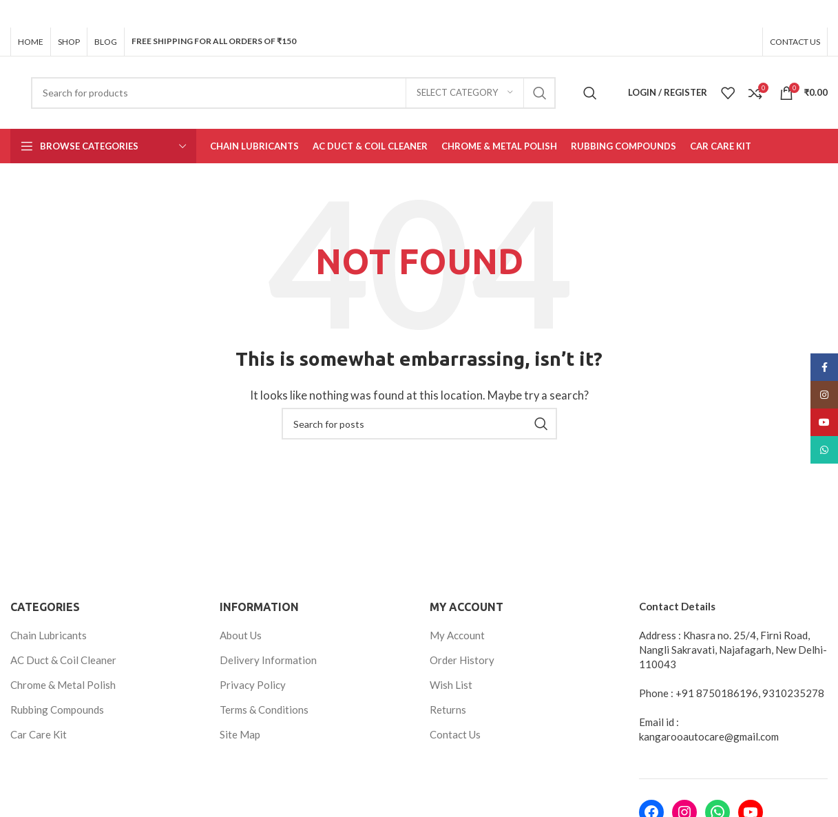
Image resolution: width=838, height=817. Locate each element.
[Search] (293, 92)
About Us (241, 634)
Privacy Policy (253, 684)
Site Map (240, 733)
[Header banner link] (398, 14)
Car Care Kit (38, 733)
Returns (448, 709)
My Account (457, 634)
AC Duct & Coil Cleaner (63, 659)
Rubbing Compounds (57, 709)
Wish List (451, 684)
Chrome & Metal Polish (63, 684)
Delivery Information (268, 659)
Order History (462, 659)
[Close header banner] (821, 14)
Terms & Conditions (264, 709)
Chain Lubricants (48, 634)
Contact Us (455, 733)
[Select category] (465, 92)
